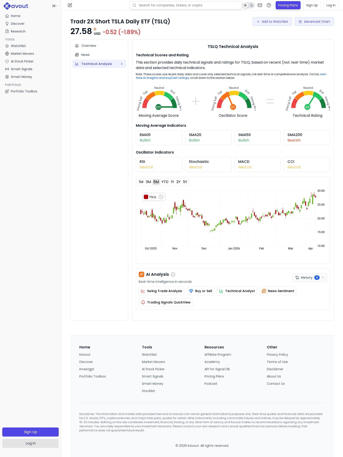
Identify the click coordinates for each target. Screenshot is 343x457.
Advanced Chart (314, 21)
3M (148, 181)
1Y (172, 181)
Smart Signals (152, 376)
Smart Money (152, 383)
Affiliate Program (217, 354)
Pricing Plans (288, 5)
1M (141, 181)
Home (12, 16)
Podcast (210, 383)
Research (15, 31)
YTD (164, 181)
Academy (212, 362)
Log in (31, 443)
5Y (185, 181)
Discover (14, 23)
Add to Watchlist (272, 21)
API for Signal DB (217, 369)
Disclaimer (275, 369)
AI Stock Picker (153, 369)
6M (156, 181)
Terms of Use (277, 362)
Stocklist (148, 391)
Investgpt (86, 369)
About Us (274, 376)
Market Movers (153, 362)
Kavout (84, 354)
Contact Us (276, 383)
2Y (178, 181)
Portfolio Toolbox (21, 91)
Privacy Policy (277, 354)
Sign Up (30, 432)
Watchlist (149, 354)
